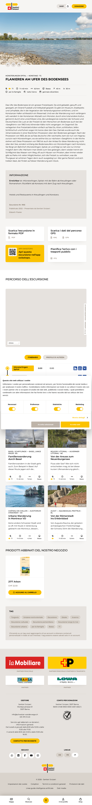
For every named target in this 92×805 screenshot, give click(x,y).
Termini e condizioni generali (54, 784)
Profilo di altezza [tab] (55, 357)
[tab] (80, 62)
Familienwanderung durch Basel (20, 457)
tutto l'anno (30, 92)
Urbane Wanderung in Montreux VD (20, 517)
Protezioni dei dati (76, 784)
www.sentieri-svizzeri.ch (85, 312)
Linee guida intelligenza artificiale (39, 788)
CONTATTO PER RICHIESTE (24, 740)
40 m (56, 89)
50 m (66, 89)
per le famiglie (13, 92)
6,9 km (35, 89)
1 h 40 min (22, 89)
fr (68, 754)
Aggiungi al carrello (24, 593)
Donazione (79, 6)
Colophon (35, 784)
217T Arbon (15, 582)
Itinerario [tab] (33, 357)
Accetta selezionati (45, 425)
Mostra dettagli (78, 418)
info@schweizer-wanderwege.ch (25, 714)
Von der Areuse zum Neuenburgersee (63, 457)
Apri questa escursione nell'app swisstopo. (30, 254)
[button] (46, 39)
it (75, 754)
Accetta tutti (75, 425)
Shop (61, 6)
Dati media (61, 788)
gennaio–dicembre (49, 92)
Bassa (47, 89)
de (60, 754)
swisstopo (85, 325)
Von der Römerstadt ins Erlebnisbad (63, 517)
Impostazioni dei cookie (17, 784)
